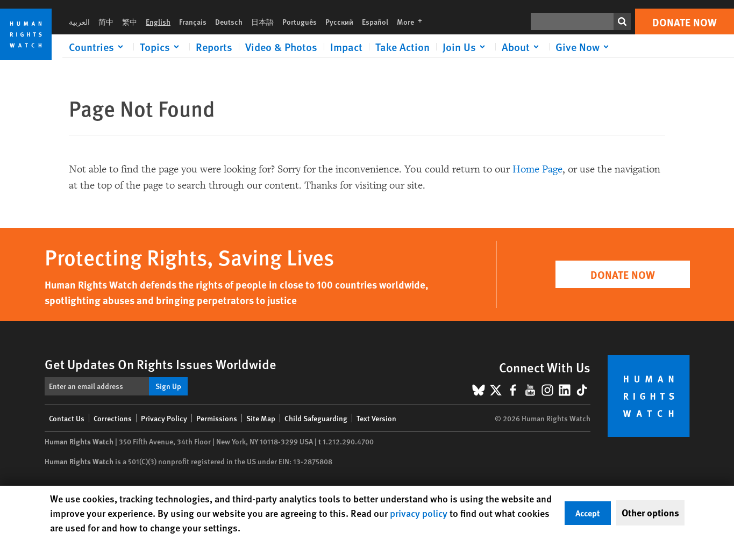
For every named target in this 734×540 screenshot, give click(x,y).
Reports (214, 46)
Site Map (260, 418)
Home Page (537, 169)
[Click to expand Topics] (161, 47)
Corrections (113, 418)
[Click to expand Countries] (98, 47)
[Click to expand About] (522, 47)
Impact (346, 46)
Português (299, 21)
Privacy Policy (164, 418)
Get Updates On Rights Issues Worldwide (160, 364)
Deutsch (229, 21)
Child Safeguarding (315, 418)
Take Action (402, 46)
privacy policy (418, 513)
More (413, 21)
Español (375, 21)
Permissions (216, 418)
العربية (79, 21)
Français (192, 21)
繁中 (129, 21)
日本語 (262, 21)
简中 (105, 21)
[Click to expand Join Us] (466, 47)
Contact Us (66, 418)
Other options (650, 513)
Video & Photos (281, 46)
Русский (339, 21)
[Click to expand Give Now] (583, 47)
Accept (587, 513)
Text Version (376, 418)
